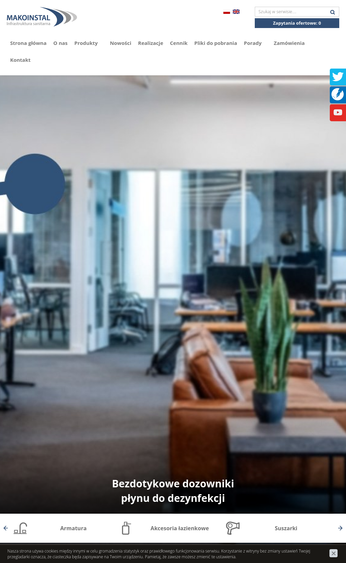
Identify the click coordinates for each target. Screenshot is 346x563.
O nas (60, 43)
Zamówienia (289, 43)
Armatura (73, 528)
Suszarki (286, 528)
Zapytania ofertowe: (297, 23)
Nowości (120, 43)
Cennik (179, 43)
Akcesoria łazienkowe (180, 528)
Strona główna (28, 43)
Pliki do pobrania (215, 43)
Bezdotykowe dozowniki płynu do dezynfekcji (173, 491)
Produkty (88, 43)
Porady (255, 43)
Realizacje (151, 43)
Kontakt (20, 59)
